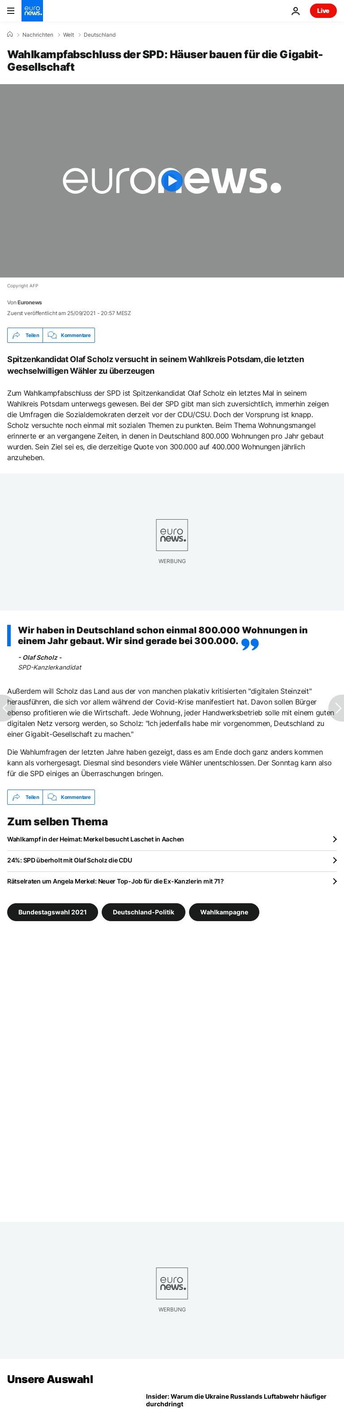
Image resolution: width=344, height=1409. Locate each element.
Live (323, 10)
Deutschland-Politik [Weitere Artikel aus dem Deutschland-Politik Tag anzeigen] (143, 912)
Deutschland (100, 35)
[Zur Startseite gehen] (32, 10)
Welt (68, 35)
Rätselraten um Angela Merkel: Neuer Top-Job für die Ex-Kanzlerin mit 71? (115, 881)
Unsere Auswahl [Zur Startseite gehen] (50, 1379)
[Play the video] (172, 181)
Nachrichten (37, 35)
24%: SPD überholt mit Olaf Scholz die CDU (69, 860)
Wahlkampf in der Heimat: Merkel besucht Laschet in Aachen (95, 839)
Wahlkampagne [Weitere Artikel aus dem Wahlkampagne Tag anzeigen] (224, 912)
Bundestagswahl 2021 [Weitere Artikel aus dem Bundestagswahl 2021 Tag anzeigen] (52, 912)
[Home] (10, 34)
